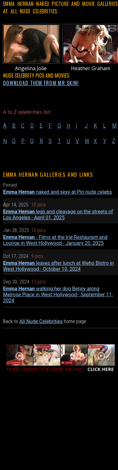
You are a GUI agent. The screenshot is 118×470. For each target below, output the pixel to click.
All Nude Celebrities (41, 321)
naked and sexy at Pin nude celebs (57, 192)
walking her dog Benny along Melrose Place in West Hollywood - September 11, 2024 (58, 294)
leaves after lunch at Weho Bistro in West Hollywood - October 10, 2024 (58, 266)
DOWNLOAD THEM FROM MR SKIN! (41, 83)
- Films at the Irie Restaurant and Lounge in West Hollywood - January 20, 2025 (55, 240)
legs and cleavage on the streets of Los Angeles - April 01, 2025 (58, 214)
